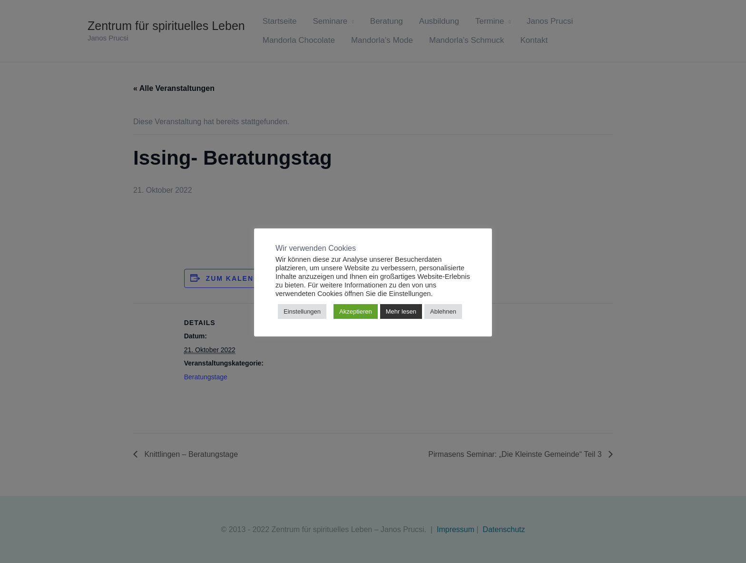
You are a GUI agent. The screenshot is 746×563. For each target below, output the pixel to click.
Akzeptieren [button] (355, 311)
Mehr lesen (401, 311)
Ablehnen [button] (443, 311)
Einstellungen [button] (302, 311)
